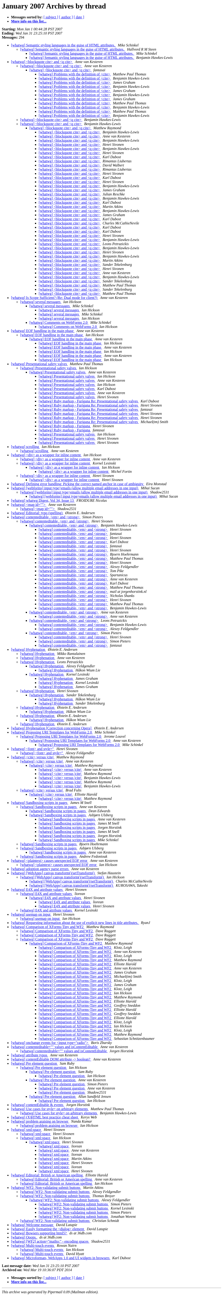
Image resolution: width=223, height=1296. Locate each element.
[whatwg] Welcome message (32, 1225)
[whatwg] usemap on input (31, 914)
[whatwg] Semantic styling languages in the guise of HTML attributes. (63, 45)
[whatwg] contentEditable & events (37, 1105)
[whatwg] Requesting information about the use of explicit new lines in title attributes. (75, 923)
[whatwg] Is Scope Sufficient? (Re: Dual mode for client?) (54, 298)
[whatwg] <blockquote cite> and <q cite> (42, 62)
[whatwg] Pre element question (34, 1063)
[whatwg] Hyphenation (28, 649)
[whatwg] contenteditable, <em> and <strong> (46, 517)
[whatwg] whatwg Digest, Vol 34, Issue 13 (43, 500)
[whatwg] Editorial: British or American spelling (47, 1175)
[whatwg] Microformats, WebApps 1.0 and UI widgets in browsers (60, 1258)
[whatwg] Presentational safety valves (39, 364)
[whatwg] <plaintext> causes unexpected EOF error (49, 861)
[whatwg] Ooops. (24, 1237)
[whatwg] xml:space (26, 1130)
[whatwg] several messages (40, 302)
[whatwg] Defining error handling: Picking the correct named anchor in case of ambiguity (77, 484)
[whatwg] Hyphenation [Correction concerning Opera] (51, 728)
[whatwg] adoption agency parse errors (40, 869)
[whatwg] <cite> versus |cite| (33, 757)
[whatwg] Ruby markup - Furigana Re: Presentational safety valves (89, 401)
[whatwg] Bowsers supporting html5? (39, 1233)
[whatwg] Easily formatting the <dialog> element (48, 1229)
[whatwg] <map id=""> (28, 505)
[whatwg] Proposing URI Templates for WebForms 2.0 (52, 732)
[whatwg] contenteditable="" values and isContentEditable (54, 1047)
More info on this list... (28, 21)
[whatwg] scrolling (25, 447)
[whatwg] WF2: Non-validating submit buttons (46, 1188)
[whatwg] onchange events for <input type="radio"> (50, 1043)
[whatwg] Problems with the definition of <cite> (75, 74)
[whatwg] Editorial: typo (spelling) (37, 513)
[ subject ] (50, 17)
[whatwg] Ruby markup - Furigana (65, 426)
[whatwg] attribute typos (29, 1055)
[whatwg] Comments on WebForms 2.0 (58, 322)
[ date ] (79, 17)
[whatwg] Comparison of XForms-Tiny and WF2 (47, 927)
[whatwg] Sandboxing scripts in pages (39, 803)
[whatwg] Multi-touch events (33, 1245)
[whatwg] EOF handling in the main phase (43, 331)
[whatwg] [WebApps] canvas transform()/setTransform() (53, 873)
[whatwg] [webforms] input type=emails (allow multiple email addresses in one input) (75, 488)
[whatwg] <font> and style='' (33, 749)
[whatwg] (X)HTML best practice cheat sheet (45, 1117)
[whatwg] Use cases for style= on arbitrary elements (50, 1109)
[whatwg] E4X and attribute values (37, 890)
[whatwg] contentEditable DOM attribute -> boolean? (51, 1059)
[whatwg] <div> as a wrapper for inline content (46, 455)
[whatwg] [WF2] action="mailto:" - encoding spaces (50, 1241)
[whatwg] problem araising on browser (40, 1121)
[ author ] (66, 17)
